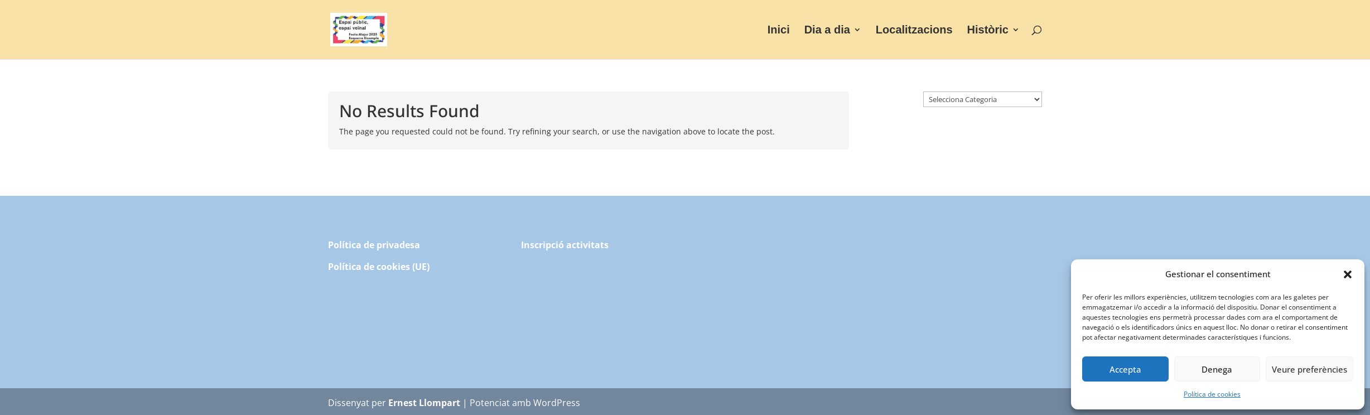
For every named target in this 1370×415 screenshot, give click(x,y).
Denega (1217, 369)
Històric (988, 31)
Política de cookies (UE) (379, 266)
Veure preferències (1309, 369)
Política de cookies (1212, 394)
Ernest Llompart (424, 403)
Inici (779, 31)
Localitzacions (914, 31)
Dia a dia (827, 31)
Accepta (1125, 369)
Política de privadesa (374, 245)
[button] (1347, 274)
